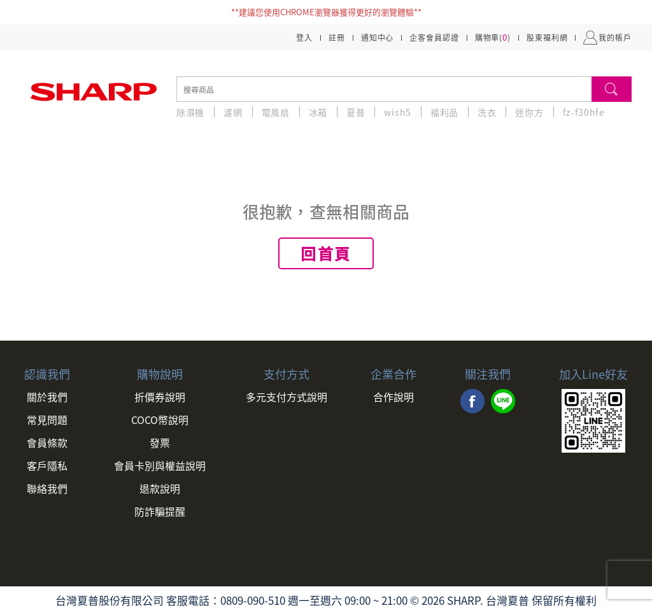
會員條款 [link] (47, 442)
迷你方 (529, 112)
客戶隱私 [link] (47, 465)
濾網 (232, 112)
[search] (384, 89)
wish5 (397, 112)
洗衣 (487, 112)
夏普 (355, 112)
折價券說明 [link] (159, 396)
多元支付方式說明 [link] (286, 396)
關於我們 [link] (47, 396)
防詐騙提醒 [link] (159, 511)
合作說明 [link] (393, 396)
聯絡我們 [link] (47, 488)
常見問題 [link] (47, 419)
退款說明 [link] (159, 488)
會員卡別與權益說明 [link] (160, 465)
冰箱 (318, 112)
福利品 (444, 112)
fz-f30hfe (584, 112)
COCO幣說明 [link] (159, 419)
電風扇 (276, 112)
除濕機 (190, 112)
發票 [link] (160, 442)
